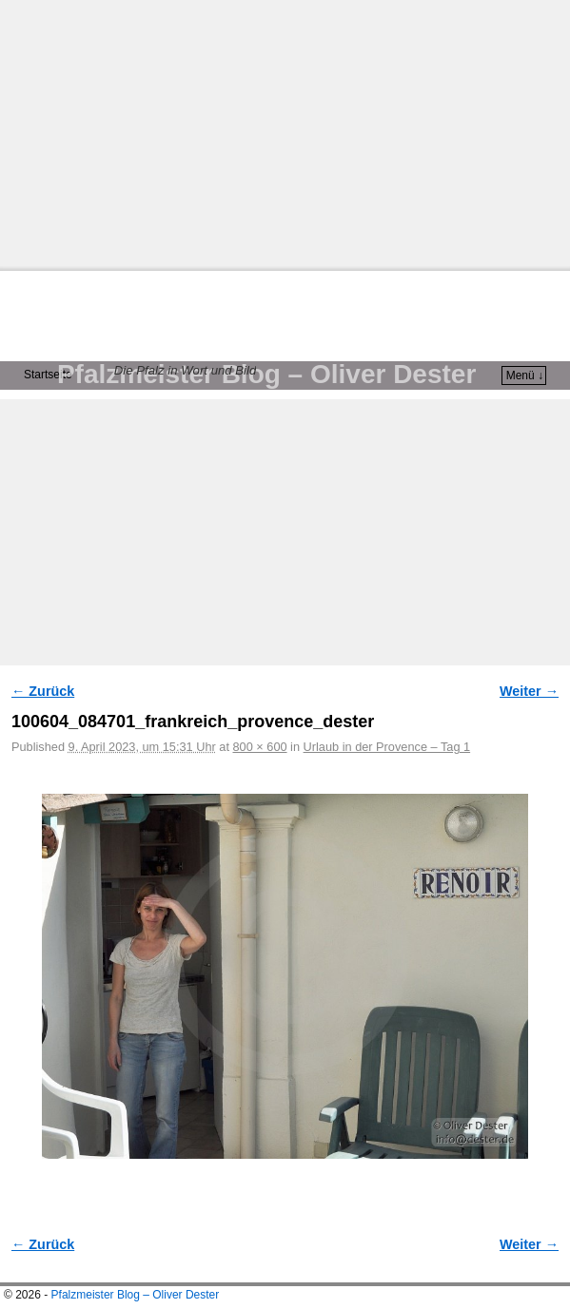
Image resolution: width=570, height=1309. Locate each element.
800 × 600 (259, 747)
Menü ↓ (524, 375)
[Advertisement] (285, 133)
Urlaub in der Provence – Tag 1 (387, 747)
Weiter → (529, 691)
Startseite (48, 374)
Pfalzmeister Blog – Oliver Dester (266, 374)
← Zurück (42, 691)
